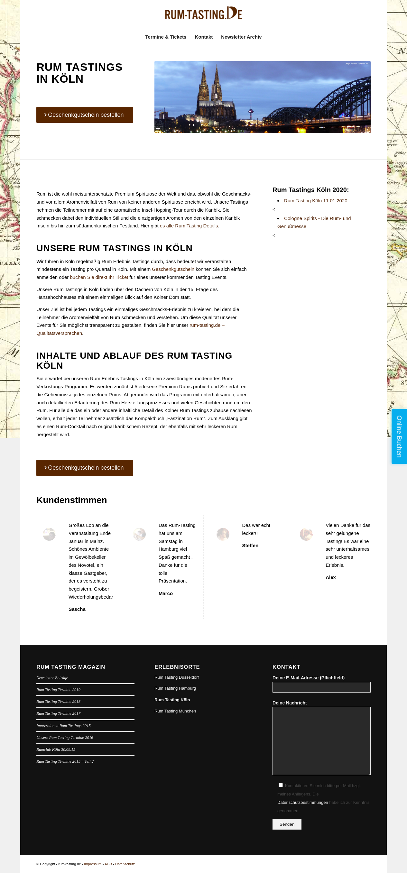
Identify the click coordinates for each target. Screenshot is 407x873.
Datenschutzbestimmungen (302, 802)
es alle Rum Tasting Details (189, 225)
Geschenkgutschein (173, 269)
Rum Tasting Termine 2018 (58, 701)
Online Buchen (399, 436)
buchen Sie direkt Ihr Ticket (99, 277)
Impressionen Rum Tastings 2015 (63, 725)
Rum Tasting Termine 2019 (58, 689)
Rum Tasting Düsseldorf (176, 677)
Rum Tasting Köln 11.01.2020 (315, 200)
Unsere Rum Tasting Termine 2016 (64, 737)
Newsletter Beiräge (52, 677)
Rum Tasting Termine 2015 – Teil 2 (65, 761)
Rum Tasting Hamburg (175, 688)
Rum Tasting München (175, 711)
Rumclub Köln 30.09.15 (55, 749)
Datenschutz (125, 864)
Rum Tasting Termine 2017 (58, 713)
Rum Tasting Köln (172, 699)
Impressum (92, 864)
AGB (108, 864)
